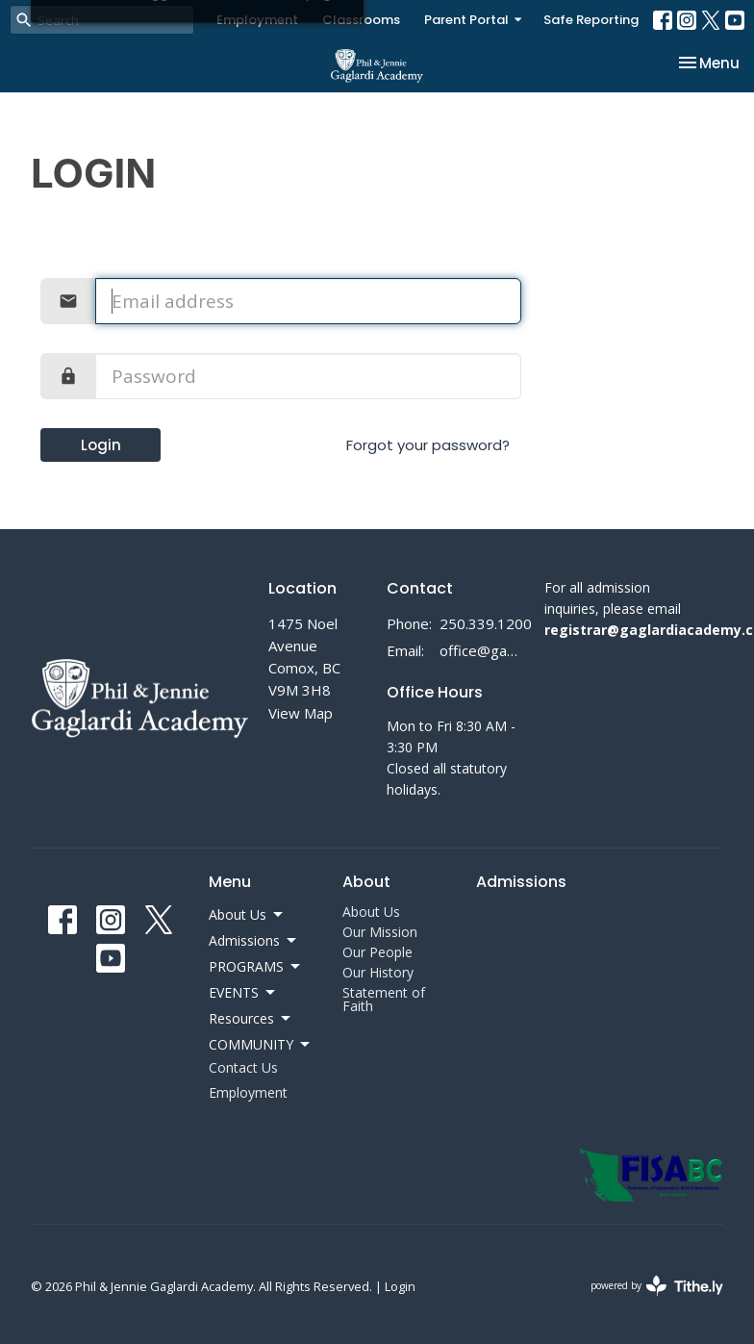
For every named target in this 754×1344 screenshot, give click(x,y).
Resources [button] (251, 1018)
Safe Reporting (591, 20)
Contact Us (243, 1067)
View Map (300, 713)
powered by (657, 1286)
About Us (371, 911)
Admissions (521, 882)
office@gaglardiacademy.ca (482, 650)
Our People (377, 952)
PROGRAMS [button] (256, 966)
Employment (257, 20)
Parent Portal (474, 20)
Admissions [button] (254, 941)
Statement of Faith (383, 999)
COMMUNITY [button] (261, 1044)
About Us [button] (247, 915)
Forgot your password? (428, 445)
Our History (378, 972)
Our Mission (379, 932)
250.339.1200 (486, 623)
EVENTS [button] (243, 992)
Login (101, 445)
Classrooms (361, 20)
